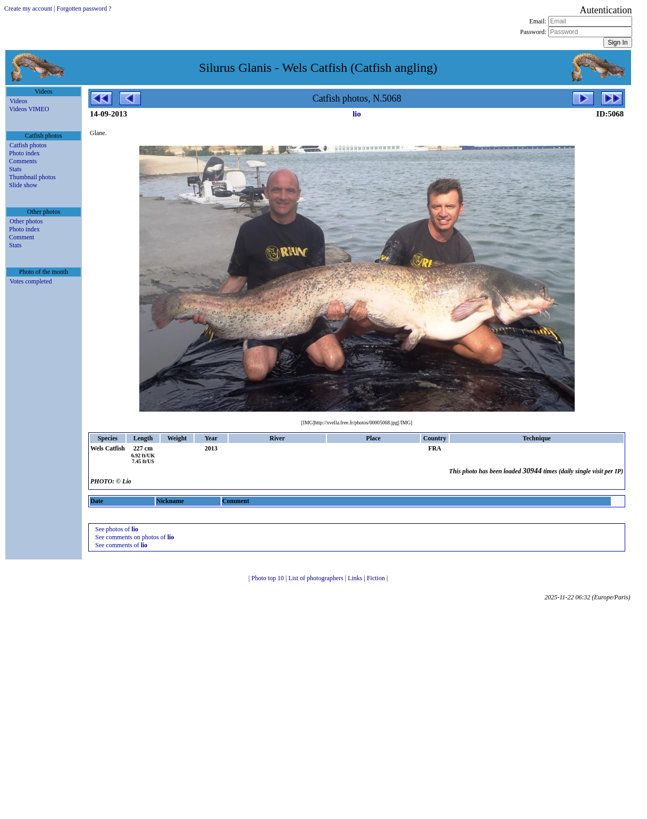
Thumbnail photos (32, 177)
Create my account (28, 8)
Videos (18, 101)
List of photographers (316, 578)
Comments (23, 161)
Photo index (24, 153)
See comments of (121, 545)
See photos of (116, 529)
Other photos (26, 221)
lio (356, 114)
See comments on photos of (134, 537)
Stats (15, 169)
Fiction (376, 578)
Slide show (23, 185)
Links (356, 578)
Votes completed (31, 281)
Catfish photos (28, 145)
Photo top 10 (268, 578)
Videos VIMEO (29, 109)
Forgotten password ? (83, 8)
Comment (21, 237)
